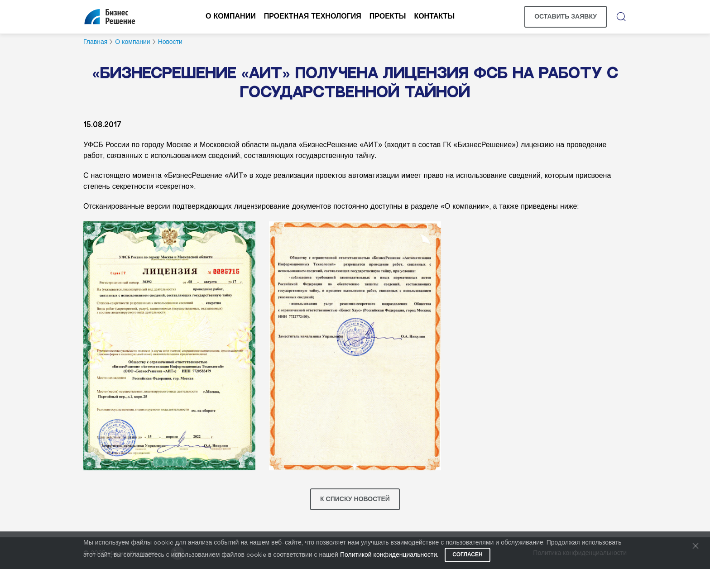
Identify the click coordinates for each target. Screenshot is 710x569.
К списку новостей (355, 499)
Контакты (434, 16)
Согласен (467, 554)
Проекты (387, 16)
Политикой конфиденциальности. (389, 555)
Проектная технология (312, 16)
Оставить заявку (565, 17)
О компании (231, 16)
